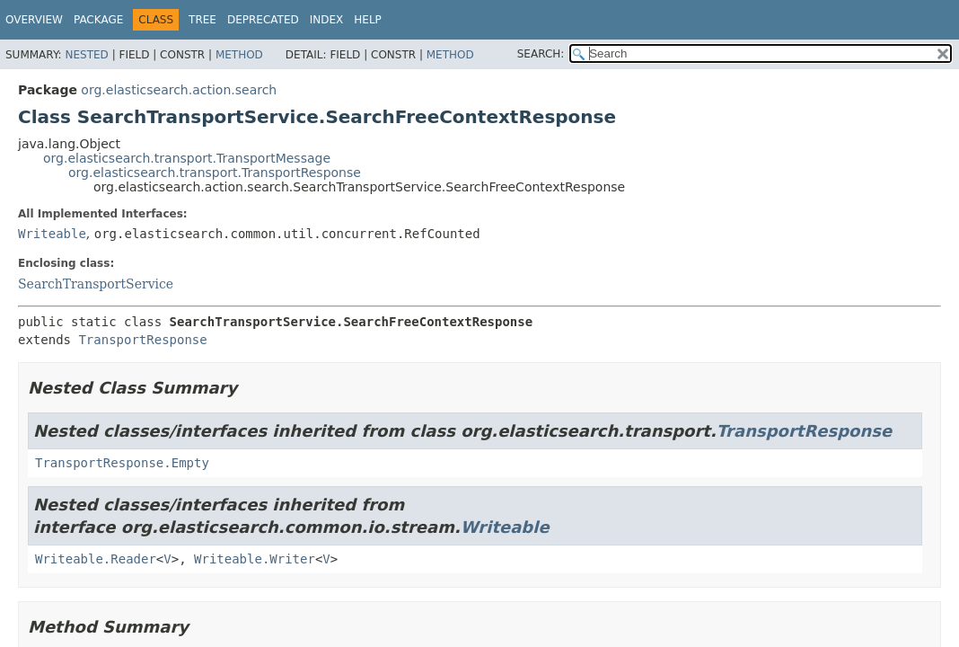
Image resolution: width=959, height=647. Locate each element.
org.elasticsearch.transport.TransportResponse (214, 172)
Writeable (52, 233)
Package (98, 19)
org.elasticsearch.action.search (179, 90)
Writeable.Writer (254, 559)
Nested (86, 55)
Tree (202, 19)
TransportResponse (142, 339)
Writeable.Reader (95, 559)
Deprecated (263, 19)
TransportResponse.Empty (122, 463)
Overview (34, 19)
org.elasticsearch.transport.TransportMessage (186, 158)
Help (368, 19)
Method (239, 55)
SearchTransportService (95, 284)
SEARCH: (541, 54)
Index (327, 19)
